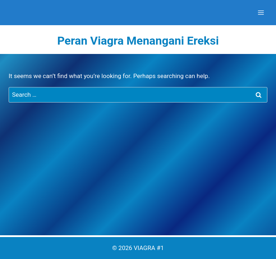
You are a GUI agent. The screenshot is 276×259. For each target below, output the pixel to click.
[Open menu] (260, 12)
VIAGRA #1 (149, 247)
